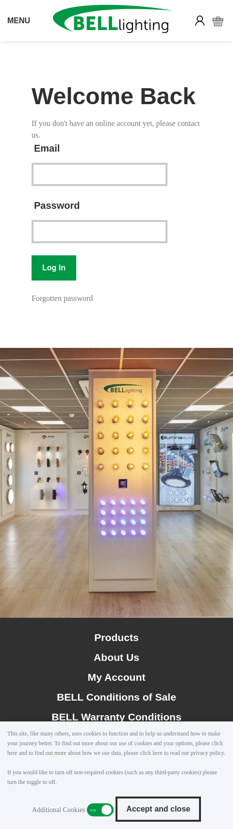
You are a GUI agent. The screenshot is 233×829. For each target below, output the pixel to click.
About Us (116, 657)
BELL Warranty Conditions (116, 716)
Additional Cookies (100, 809)
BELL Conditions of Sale (116, 697)
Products (116, 637)
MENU (18, 20)
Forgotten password (62, 298)
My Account (117, 677)
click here (151, 753)
